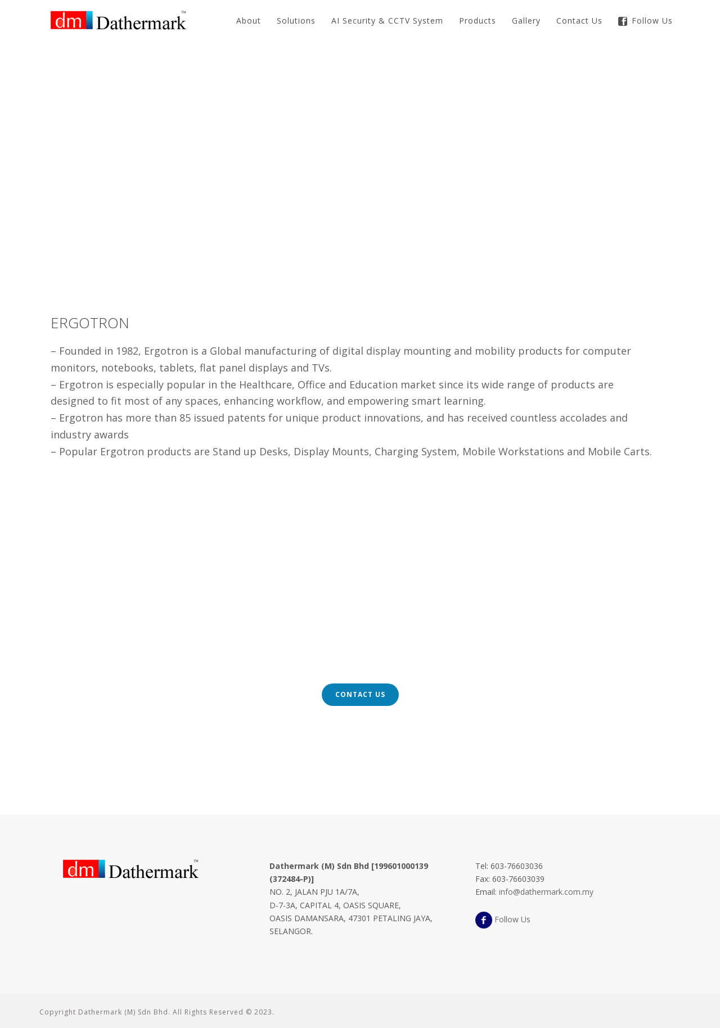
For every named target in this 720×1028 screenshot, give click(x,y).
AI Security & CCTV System (387, 20)
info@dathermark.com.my (546, 891)
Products (477, 20)
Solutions (296, 20)
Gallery (526, 20)
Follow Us (645, 20)
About (248, 20)
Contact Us (579, 20)
